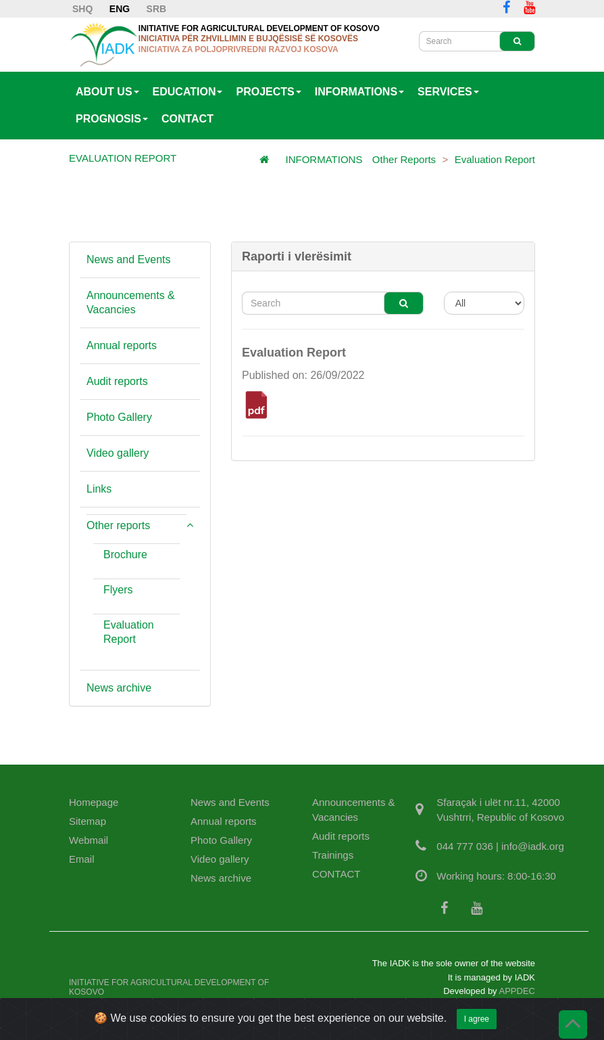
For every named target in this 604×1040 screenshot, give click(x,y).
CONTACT (187, 119)
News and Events (128, 259)
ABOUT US (107, 91)
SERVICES (448, 91)
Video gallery (117, 453)
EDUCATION (188, 91)
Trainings (332, 855)
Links (98, 489)
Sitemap (87, 821)
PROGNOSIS (112, 119)
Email (82, 859)
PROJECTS (268, 91)
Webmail (88, 840)
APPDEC (517, 991)
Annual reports (121, 345)
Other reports (404, 159)
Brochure (125, 554)
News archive (118, 688)
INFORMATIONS (359, 91)
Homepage (93, 802)
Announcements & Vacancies (130, 302)
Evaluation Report (495, 159)
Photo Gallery (119, 417)
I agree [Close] (476, 1029)
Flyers (118, 589)
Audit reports (117, 381)
